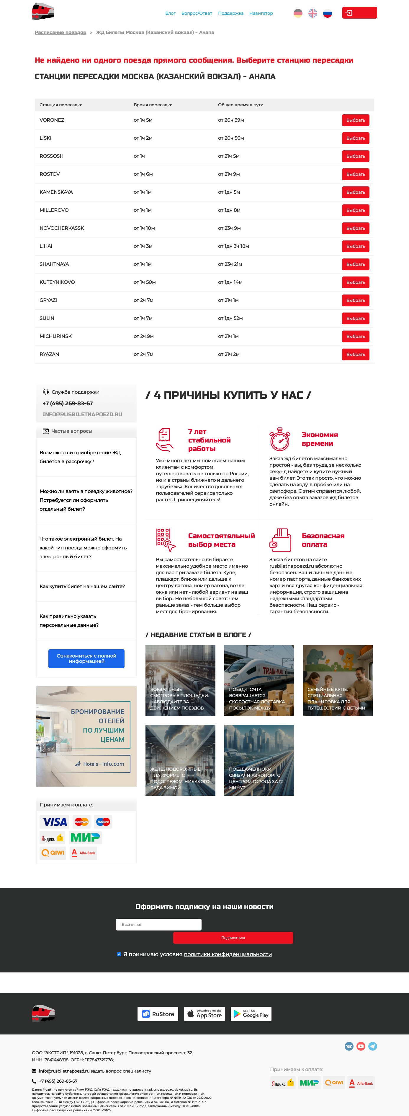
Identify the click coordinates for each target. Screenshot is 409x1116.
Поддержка (206, 13)
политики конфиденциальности (228, 941)
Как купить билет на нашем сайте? (82, 586)
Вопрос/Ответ (172, 13)
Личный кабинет (353, 12)
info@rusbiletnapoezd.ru (65, 1071)
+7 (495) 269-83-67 (58, 1081)
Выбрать (355, 120)
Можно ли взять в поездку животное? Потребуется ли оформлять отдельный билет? (86, 500)
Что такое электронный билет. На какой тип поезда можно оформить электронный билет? (83, 547)
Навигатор (237, 13)
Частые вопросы (72, 431)
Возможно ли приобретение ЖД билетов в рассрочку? (80, 457)
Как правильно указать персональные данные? (69, 621)
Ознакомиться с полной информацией (86, 658)
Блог (146, 13)
